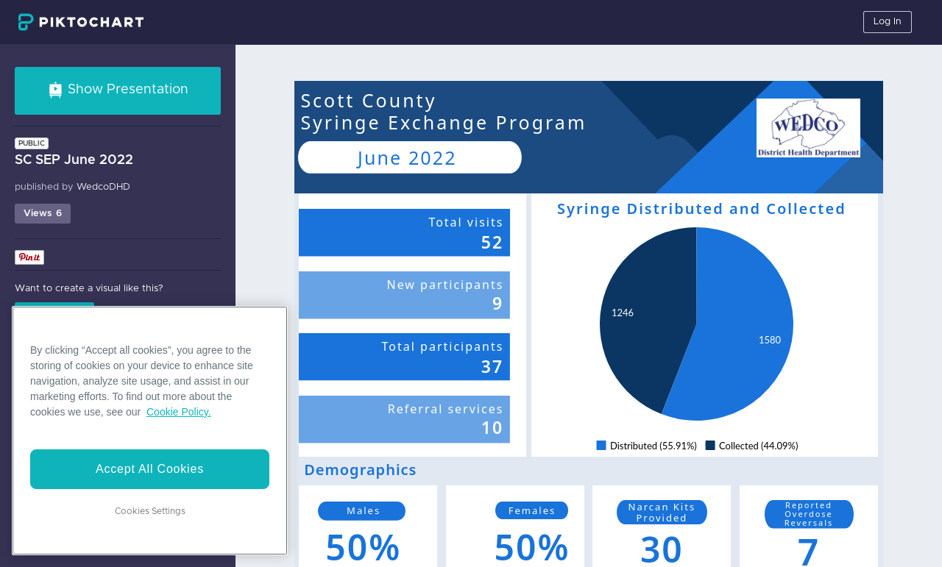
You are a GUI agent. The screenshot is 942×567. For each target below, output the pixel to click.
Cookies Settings (150, 511)
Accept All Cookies (150, 469)
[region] (150, 430)
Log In (888, 21)
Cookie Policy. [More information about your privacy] (178, 412)
